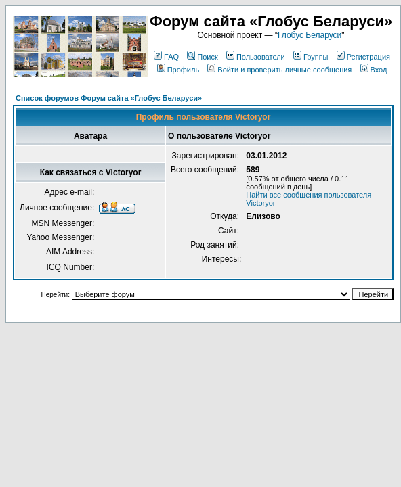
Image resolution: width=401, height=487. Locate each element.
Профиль (178, 70)
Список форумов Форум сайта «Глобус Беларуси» (109, 98)
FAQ (166, 57)
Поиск (202, 57)
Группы (311, 57)
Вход (373, 70)
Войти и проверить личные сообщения (279, 70)
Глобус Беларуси (309, 35)
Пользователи (255, 57)
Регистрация (363, 57)
